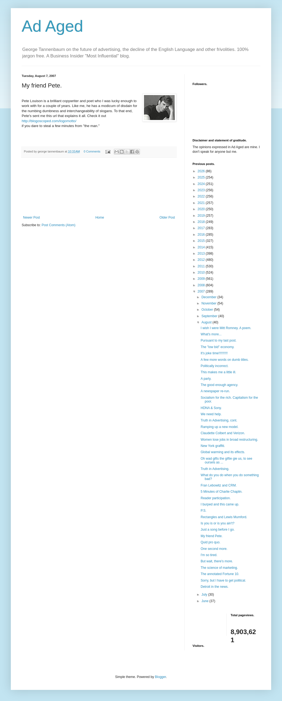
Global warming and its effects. (223, 452)
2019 (202, 216)
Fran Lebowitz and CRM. (219, 485)
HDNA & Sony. (211, 408)
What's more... (211, 334)
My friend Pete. (212, 536)
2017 (202, 228)
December (209, 297)
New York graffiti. (213, 446)
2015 (202, 241)
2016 (202, 234)
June (205, 601)
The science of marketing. (219, 568)
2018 (202, 222)
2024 (202, 184)
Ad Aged (52, 26)
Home (99, 217)
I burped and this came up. (220, 504)
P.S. (203, 510)
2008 (202, 285)
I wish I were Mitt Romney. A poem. (226, 328)
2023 (202, 190)
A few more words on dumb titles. (225, 360)
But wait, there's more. (217, 561)
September (209, 316)
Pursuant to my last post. (218, 340)
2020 (202, 209)
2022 (202, 196)
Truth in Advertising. (215, 469)
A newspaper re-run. (215, 391)
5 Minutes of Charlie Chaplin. (221, 492)
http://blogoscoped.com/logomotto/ (49, 121)
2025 (202, 177)
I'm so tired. (209, 555)
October (207, 309)
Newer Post (31, 217)
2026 (202, 171)
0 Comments (92, 151)
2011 (202, 266)
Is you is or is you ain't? (217, 523)
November (209, 303)
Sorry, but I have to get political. (223, 580)
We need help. (211, 414)
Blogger (160, 677)
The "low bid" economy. (217, 347)
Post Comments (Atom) (58, 225)
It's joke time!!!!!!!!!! (214, 353)
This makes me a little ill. (218, 372)
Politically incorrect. (215, 366)
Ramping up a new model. (219, 427)
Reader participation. (216, 498)
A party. (206, 379)
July (204, 594)
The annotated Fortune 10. (220, 574)
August (207, 322)
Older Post (167, 217)
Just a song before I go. (218, 529)
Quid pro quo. (210, 542)
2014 (202, 247)
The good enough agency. (219, 385)
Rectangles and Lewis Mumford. (224, 517)
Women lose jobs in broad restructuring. (229, 440)
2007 (202, 291)
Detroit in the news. (215, 587)
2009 (202, 279)
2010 (202, 272)
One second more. (214, 549)
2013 (202, 253)
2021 (202, 203)
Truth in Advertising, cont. (219, 420)
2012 (202, 260)
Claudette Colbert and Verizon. (223, 433)
